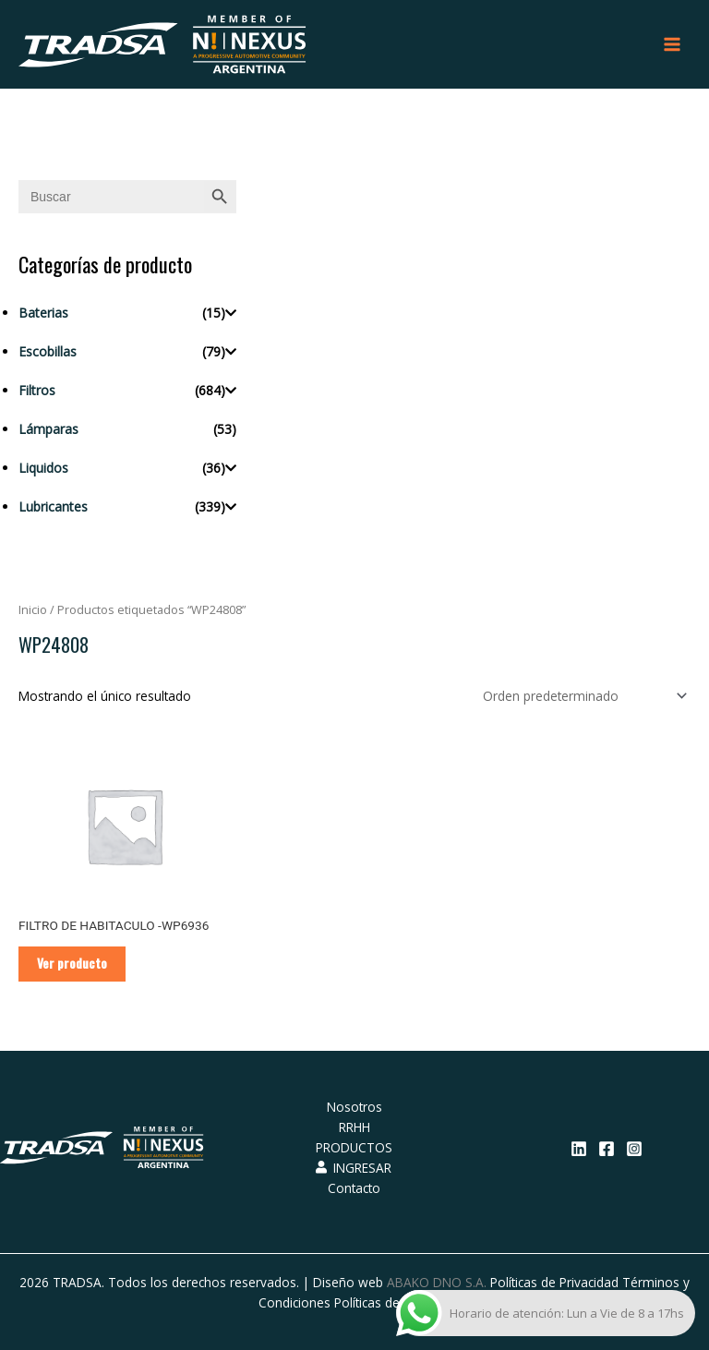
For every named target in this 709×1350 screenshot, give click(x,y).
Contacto (354, 1188)
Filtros (36, 390)
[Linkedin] (579, 1148)
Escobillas (47, 351)
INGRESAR (353, 1167)
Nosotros (354, 1106)
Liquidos (43, 467)
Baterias (43, 312)
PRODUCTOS (354, 1147)
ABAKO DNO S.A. (437, 1282)
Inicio (32, 610)
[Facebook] (606, 1148)
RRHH (354, 1127)
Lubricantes (53, 506)
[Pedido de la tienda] (582, 696)
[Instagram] (634, 1148)
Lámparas (48, 429)
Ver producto (72, 963)
